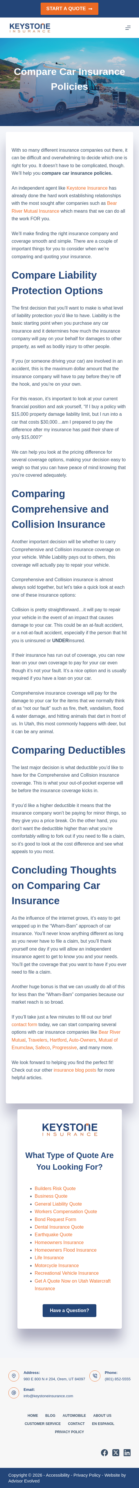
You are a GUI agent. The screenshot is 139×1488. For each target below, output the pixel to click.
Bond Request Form (55, 1219)
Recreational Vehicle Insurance (67, 1273)
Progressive (65, 1047)
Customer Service (43, 1424)
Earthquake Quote (54, 1234)
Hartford (58, 1040)
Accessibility (58, 1475)
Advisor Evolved (24, 1480)
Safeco (42, 1047)
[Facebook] (104, 1452)
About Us (102, 1416)
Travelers (37, 1040)
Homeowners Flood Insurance (66, 1250)
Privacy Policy (69, 1432)
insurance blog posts (75, 1070)
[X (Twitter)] (115, 1452)
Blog (50, 1416)
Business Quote (51, 1196)
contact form (24, 1024)
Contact (76, 1424)
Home (33, 1416)
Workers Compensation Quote (66, 1211)
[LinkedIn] (127, 1452)
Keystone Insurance (86, 188)
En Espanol (103, 1424)
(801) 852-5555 (118, 1379)
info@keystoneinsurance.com (48, 1396)
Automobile (74, 1416)
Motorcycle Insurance (57, 1265)
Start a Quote (69, 8)
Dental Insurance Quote (59, 1227)
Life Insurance (49, 1257)
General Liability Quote (58, 1203)
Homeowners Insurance (59, 1242)
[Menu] (128, 27)
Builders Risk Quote (55, 1188)
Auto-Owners (82, 1040)
